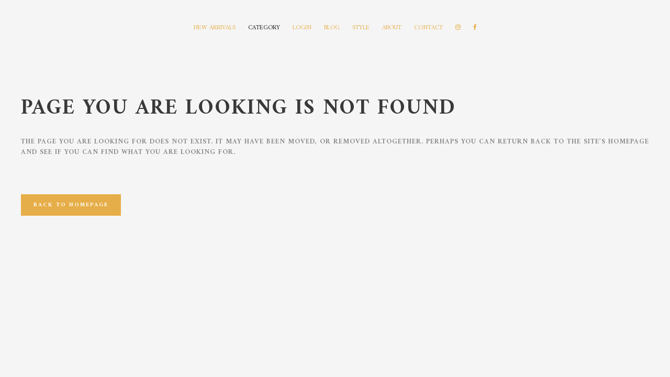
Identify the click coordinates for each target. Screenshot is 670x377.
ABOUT (391, 28)
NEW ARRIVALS (214, 28)
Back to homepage (71, 205)
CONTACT (428, 28)
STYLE (361, 28)
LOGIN (302, 28)
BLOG (332, 28)
